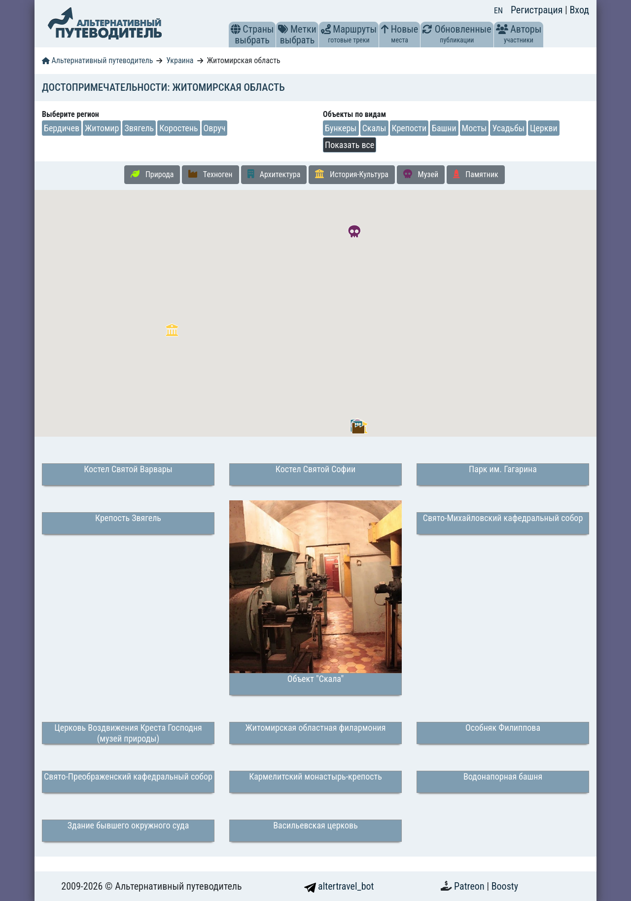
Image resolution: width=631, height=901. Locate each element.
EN (498, 10)
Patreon (470, 886)
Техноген (210, 174)
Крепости (409, 128)
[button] (236, 29)
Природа (152, 174)
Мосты (474, 128)
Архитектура (274, 174)
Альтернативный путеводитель (97, 60)
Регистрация (538, 10)
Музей (420, 174)
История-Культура (351, 174)
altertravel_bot (339, 886)
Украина (179, 60)
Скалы (374, 128)
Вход (579, 10)
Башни (444, 128)
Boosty (504, 886)
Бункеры (341, 128)
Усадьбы (508, 128)
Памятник (475, 174)
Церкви (544, 128)
